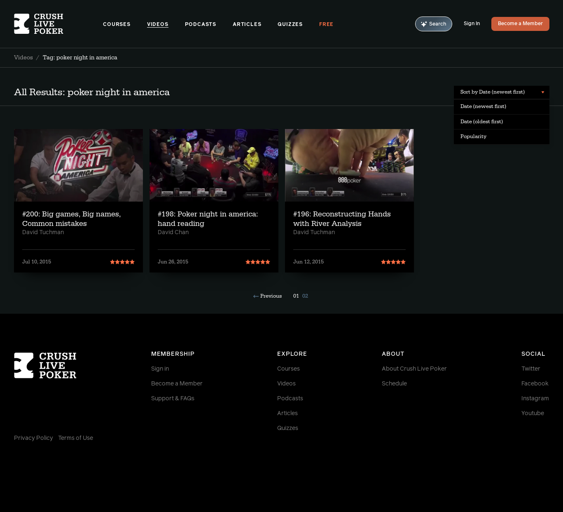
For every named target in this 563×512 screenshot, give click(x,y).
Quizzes (290, 24)
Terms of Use (75, 438)
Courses (117, 24)
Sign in (160, 369)
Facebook (535, 384)
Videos (157, 24)
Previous (267, 296)
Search (433, 24)
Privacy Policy (33, 438)
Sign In (472, 23)
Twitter (530, 369)
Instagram (535, 399)
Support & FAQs (172, 399)
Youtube (532, 413)
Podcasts (200, 24)
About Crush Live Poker (414, 369)
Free (326, 24)
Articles (247, 24)
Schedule (394, 384)
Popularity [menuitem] (473, 136)
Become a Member (520, 23)
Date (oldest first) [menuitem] (481, 121)
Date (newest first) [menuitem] (483, 106)
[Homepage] (58, 24)
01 (296, 296)
